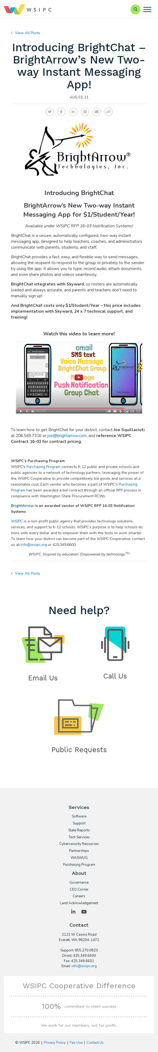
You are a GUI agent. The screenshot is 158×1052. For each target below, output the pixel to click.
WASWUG (79, 858)
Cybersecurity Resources (79, 844)
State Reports (79, 830)
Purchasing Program (43, 466)
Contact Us (95, 1042)
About (79, 873)
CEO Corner (79, 890)
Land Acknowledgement (79, 903)
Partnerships (79, 851)
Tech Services (79, 837)
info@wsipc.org (34, 544)
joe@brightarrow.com (67, 436)
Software (79, 817)
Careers (79, 896)
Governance (79, 883)
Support (79, 823)
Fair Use (76, 1042)
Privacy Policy (55, 1042)
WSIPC (17, 521)
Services (79, 807)
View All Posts (27, 32)
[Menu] (147, 9)
